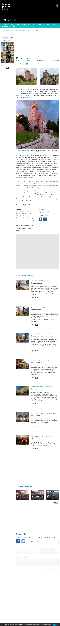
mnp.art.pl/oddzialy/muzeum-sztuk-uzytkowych (49, 212)
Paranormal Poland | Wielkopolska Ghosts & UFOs (22, 496)
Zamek (32, 91)
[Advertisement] (42, 43)
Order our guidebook (7, 40)
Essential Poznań (37, 497)
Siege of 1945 (48, 173)
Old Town (29, 60)
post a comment (34, 64)
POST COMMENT (52, 571)
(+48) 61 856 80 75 (40, 60)
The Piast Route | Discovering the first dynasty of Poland (52, 496)
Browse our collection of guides (7, 67)
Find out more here (47, 624)
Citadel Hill (19, 177)
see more (35, 297)
